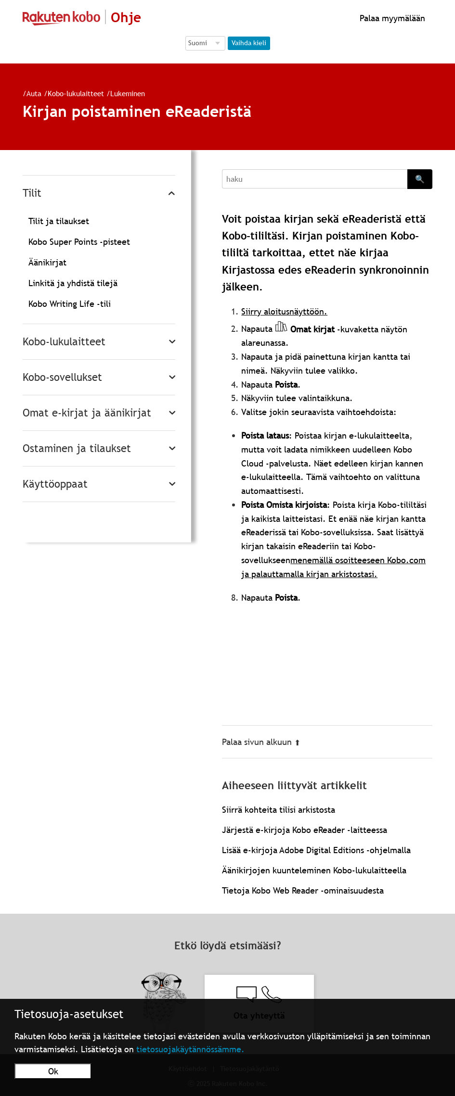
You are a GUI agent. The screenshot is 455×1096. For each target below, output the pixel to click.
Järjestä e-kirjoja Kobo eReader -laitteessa (304, 829)
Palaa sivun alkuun (261, 741)
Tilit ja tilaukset (58, 221)
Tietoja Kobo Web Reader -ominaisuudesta (303, 890)
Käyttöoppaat (55, 484)
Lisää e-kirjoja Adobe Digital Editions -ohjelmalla (316, 850)
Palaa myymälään (391, 18)
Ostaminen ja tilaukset (77, 448)
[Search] (314, 179)
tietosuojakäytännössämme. (190, 1049)
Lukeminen (123, 93)
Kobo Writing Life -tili (69, 303)
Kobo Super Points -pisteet (79, 241)
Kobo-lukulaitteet (72, 93)
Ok (53, 1071)
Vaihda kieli (249, 42)
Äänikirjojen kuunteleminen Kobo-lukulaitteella (314, 870)
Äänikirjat (47, 262)
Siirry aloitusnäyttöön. (284, 311)
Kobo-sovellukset (62, 377)
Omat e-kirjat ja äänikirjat (87, 412)
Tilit (32, 193)
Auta (30, 93)
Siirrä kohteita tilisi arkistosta (278, 809)
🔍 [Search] (420, 179)
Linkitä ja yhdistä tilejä (72, 283)
